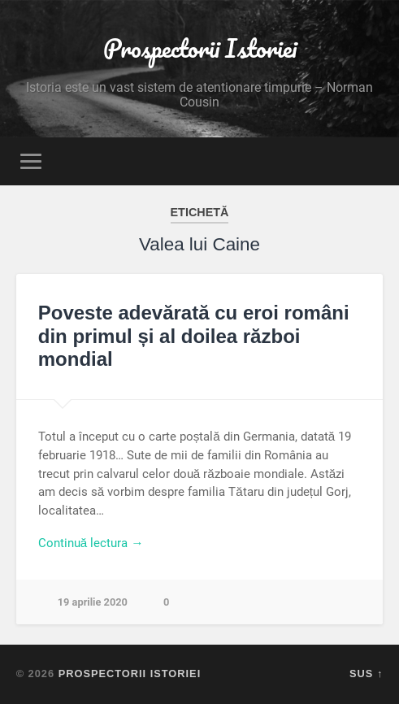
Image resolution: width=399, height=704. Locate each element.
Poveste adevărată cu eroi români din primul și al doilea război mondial (193, 336)
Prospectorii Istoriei (200, 48)
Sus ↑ (366, 673)
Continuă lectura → (91, 543)
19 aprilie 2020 (93, 602)
